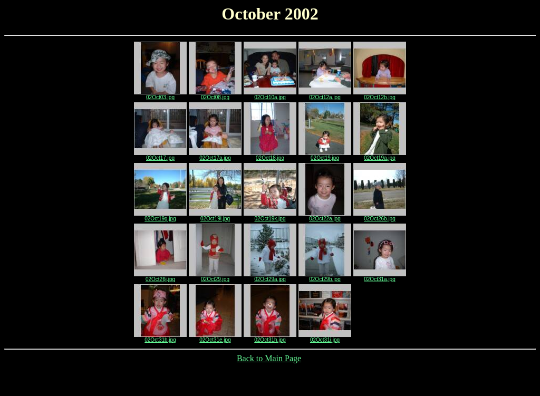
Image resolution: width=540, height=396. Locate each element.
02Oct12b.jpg (379, 95)
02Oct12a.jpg (324, 95)
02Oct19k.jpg (270, 216)
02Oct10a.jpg (270, 95)
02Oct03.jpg (160, 95)
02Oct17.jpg (160, 155)
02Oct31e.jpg (215, 337)
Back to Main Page (269, 358)
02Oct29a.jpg (270, 277)
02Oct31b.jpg (160, 337)
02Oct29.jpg (215, 277)
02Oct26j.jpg (160, 277)
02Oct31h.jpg (270, 337)
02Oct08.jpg (215, 95)
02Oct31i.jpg (324, 337)
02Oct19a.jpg (379, 155)
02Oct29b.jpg (324, 277)
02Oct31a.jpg (379, 277)
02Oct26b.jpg (379, 216)
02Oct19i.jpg (215, 216)
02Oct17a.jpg (215, 155)
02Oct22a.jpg (324, 216)
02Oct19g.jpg (160, 216)
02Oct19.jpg (324, 155)
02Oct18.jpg (270, 155)
